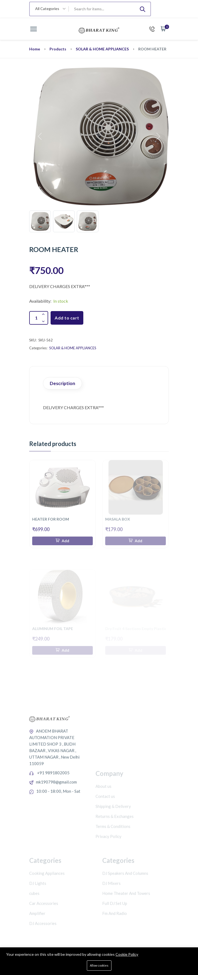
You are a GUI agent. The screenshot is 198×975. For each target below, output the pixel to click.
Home (34, 49)
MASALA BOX (117, 519)
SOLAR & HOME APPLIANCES (102, 49)
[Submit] (142, 9)
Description (62, 383)
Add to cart (67, 317)
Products (58, 49)
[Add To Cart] (62, 541)
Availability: (40, 301)
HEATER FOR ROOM (50, 519)
